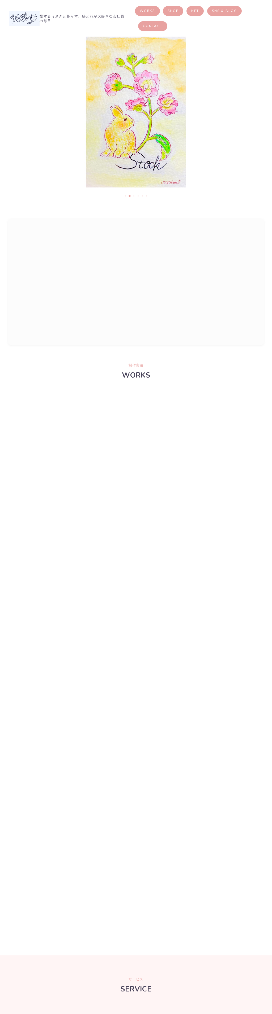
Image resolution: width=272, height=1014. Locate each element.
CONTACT (168, 26)
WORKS (163, 10)
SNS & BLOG (240, 10)
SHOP (188, 10)
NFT (211, 10)
